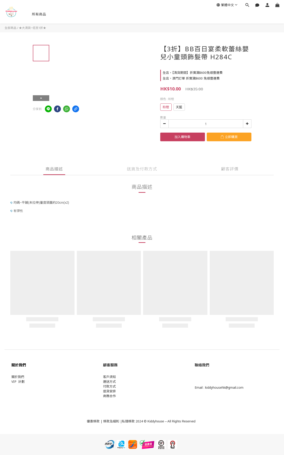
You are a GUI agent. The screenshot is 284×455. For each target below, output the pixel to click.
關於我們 (17, 377)
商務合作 (109, 396)
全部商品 (10, 28)
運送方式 (109, 381)
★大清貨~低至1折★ (32, 28)
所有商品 (39, 14)
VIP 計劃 (18, 381)
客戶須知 (109, 377)
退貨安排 (109, 391)
